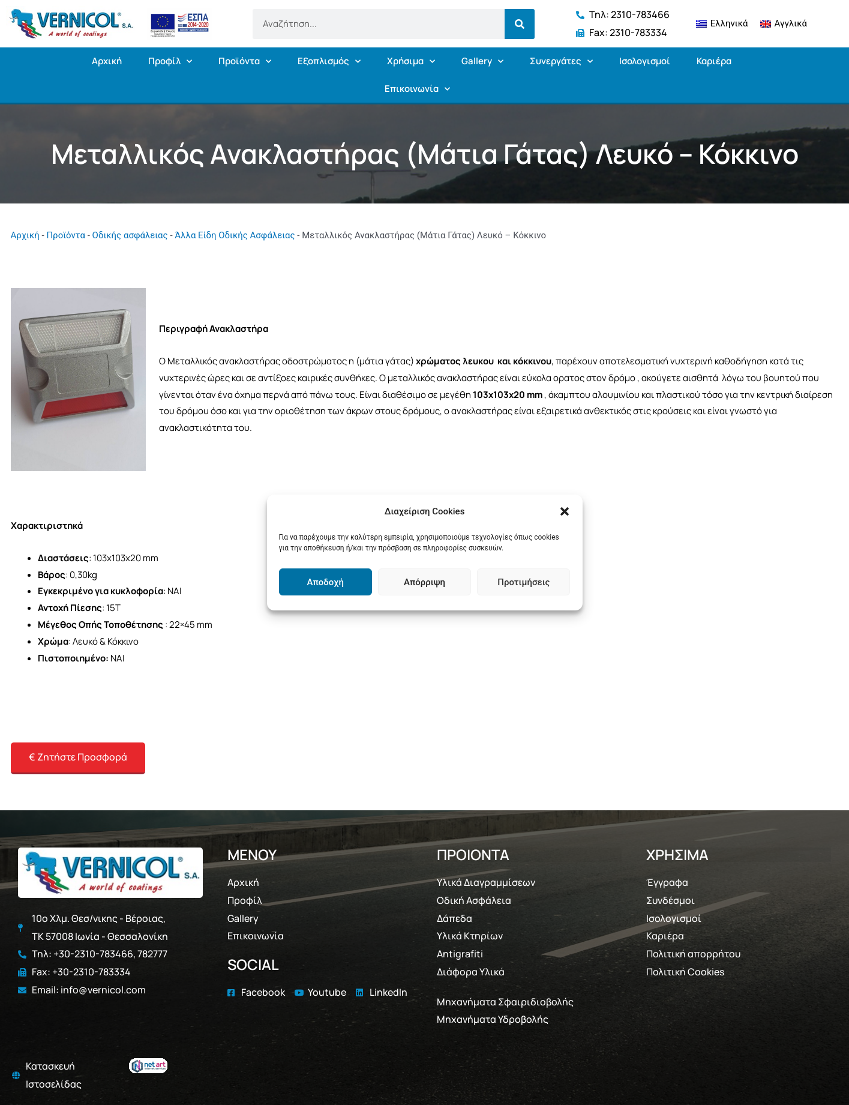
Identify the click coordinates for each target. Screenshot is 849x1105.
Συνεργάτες (561, 61)
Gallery (482, 61)
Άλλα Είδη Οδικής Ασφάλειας (235, 235)
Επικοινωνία (417, 89)
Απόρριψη (424, 582)
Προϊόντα (244, 61)
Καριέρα (714, 61)
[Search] (520, 24)
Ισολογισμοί (644, 61)
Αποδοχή (325, 582)
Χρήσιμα (411, 61)
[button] (565, 512)
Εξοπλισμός (329, 61)
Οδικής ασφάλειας (130, 235)
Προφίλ (170, 61)
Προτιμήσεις (523, 582)
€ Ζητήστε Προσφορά (78, 756)
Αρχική (107, 61)
